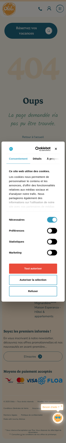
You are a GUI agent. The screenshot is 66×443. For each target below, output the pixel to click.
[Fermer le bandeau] (56, 149)
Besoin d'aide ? (51, 407)
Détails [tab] (37, 158)
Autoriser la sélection (33, 279)
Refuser (33, 291)
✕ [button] (62, 406)
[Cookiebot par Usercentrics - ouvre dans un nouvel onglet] (38, 149)
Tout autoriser (33, 268)
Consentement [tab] (18, 158)
